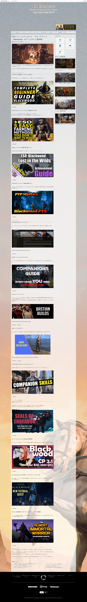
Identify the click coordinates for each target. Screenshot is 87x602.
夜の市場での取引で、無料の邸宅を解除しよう (55, 567)
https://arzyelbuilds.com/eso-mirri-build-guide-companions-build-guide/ (25, 357)
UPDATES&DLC (44, 32)
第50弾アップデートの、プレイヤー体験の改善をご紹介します (25, 563)
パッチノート (60, 46)
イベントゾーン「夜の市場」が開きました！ (54, 564)
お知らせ (60, 40)
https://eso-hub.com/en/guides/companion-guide (21, 250)
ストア (56, 32)
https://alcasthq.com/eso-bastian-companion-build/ (21, 321)
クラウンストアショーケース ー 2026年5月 (54, 563)
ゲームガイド (24, 32)
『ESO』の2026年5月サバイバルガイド (21, 567)
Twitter (39, 554)
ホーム (13, 32)
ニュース (30, 32)
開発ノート (60, 52)
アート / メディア (70, 40)
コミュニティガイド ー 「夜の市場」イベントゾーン (23, 566)
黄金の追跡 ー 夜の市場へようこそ (53, 566)
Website (14, 253)
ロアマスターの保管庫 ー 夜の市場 (20, 564)
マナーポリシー (70, 575)
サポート (64, 32)
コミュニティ (36, 32)
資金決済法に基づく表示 (61, 575)
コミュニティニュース (26, 41)
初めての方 (18, 32)
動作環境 (60, 32)
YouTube (14, 107)
